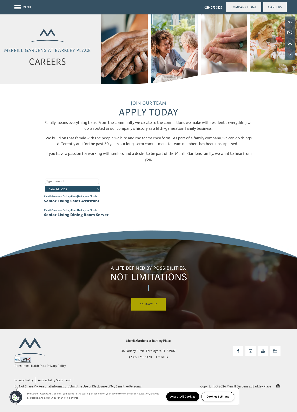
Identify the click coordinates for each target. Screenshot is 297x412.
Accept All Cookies (182, 397)
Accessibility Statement (54, 380)
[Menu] (22, 7)
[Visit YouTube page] (263, 351)
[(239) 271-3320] (290, 21)
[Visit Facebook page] (238, 351)
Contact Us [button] (148, 304)
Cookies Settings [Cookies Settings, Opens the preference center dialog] (217, 397)
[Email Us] (290, 32)
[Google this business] (275, 351)
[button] (243, 7)
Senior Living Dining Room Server (76, 214)
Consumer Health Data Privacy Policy (40, 366)
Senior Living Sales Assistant (71, 200)
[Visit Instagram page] (250, 351)
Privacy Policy (24, 380)
